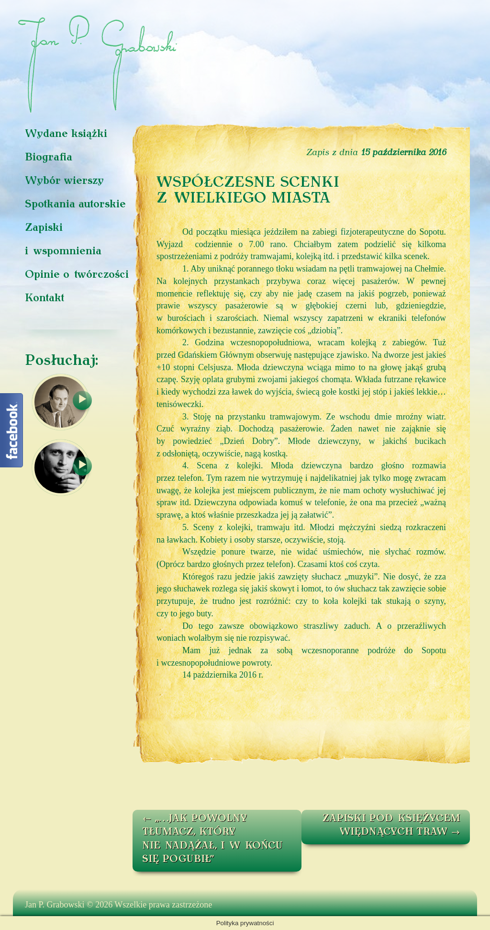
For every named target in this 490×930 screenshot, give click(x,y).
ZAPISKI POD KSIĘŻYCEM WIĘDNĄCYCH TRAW (391, 826)
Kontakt (44, 298)
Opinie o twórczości (77, 275)
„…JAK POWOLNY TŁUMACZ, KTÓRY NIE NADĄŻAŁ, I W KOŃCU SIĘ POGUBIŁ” (212, 839)
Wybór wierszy (64, 181)
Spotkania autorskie (75, 204)
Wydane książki (66, 134)
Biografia (48, 157)
